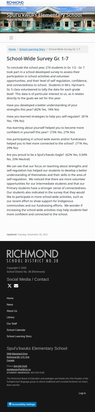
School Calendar (16, 330)
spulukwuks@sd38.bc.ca (19, 369)
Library (11, 317)
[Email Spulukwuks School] (16, 286)
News (10, 304)
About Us (12, 311)
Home (12, 49)
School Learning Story (32, 49)
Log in (82, 393)
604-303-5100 (20, 366)
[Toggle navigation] (11, 38)
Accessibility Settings (22, 404)
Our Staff (12, 323)
